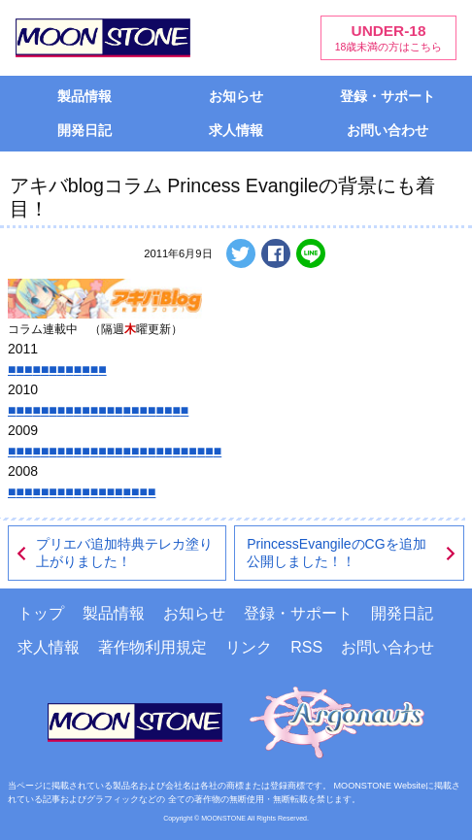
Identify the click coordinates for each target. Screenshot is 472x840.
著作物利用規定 (152, 647)
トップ (40, 613)
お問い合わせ (387, 130)
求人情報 (236, 130)
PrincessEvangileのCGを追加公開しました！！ (352, 552)
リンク (248, 647)
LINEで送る (310, 253)
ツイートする (240, 253)
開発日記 (84, 130)
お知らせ (236, 96)
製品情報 (84, 96)
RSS (306, 647)
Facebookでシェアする (275, 253)
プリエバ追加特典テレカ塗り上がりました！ (114, 552)
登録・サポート (387, 96)
